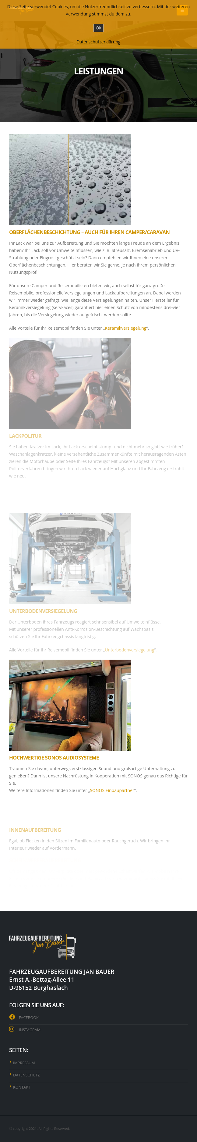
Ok (98, 28)
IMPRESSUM (24, 1063)
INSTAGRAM (29, 1029)
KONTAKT (21, 1087)
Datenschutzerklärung (98, 42)
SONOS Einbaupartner (112, 790)
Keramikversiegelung (125, 328)
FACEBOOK (29, 1017)
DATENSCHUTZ (26, 1075)
